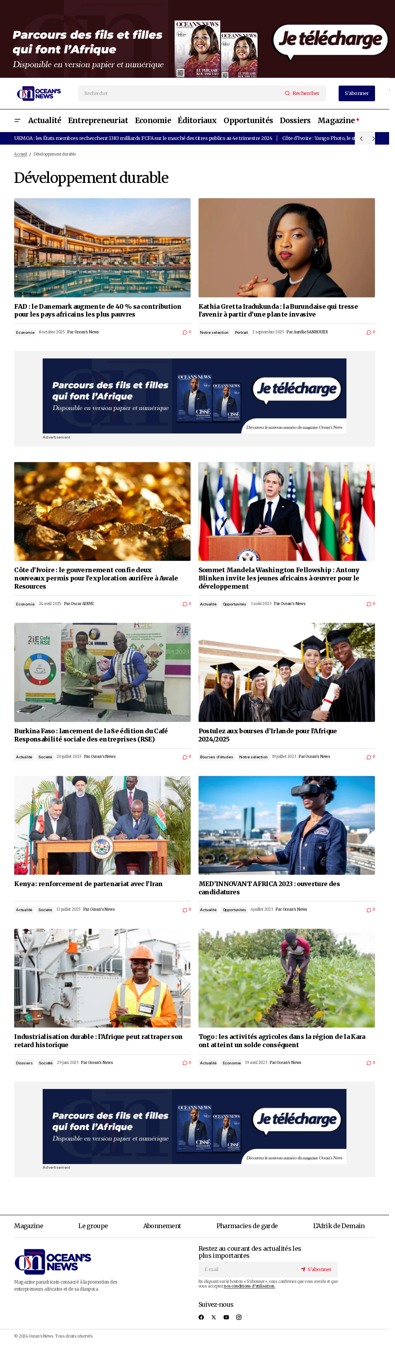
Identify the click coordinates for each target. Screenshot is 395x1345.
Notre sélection (214, 332)
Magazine (28, 1226)
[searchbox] (180, 93)
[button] (17, 120)
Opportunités (234, 604)
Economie (25, 332)
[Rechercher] (304, 93)
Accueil (20, 154)
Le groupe (93, 1226)
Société (45, 757)
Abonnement (162, 1226)
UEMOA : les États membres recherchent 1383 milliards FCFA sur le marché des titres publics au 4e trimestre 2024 (143, 138)
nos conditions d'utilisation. (249, 1286)
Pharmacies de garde (247, 1226)
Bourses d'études (216, 757)
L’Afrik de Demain (339, 1226)
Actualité (208, 604)
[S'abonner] (317, 1269)
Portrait (241, 332)
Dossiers (24, 1063)
